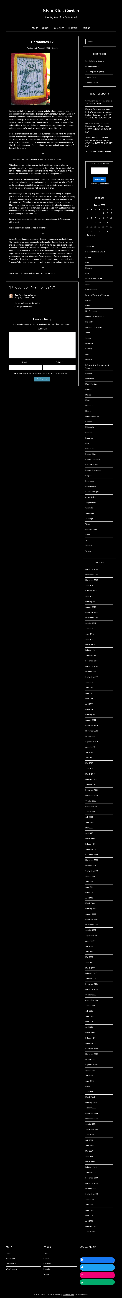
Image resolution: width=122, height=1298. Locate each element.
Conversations (91, 290)
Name (25, 362)
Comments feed (12, 1264)
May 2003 (89, 1216)
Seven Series (90, 497)
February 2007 (91, 973)
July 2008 (89, 882)
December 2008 (91, 855)
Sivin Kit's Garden (61, 9)
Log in (8, 1253)
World (87, 540)
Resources (89, 481)
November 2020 (91, 575)
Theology (89, 519)
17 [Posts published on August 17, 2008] (111, 222)
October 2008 (90, 866)
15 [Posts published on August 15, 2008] (103, 222)
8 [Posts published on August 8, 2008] (103, 218)
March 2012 (90, 645)
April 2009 (89, 833)
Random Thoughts (92, 459)
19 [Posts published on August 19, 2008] (91, 227)
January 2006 (90, 1043)
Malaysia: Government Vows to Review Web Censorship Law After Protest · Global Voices (98, 112)
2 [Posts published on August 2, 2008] (107, 213)
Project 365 (89, 449)
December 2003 (91, 1178)
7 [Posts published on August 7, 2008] (99, 218)
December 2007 (91, 919)
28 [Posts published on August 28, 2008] (99, 231)
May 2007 (89, 957)
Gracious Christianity (93, 327)
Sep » (92, 235)
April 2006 (89, 1027)
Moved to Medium (92, 66)
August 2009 (90, 812)
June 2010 (89, 758)
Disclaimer (59, 28)
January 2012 (90, 655)
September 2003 (91, 1194)
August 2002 (90, 1232)
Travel (87, 524)
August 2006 (90, 1005)
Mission (88, 389)
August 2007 (90, 941)
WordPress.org (11, 1269)
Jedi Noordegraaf (23, 295)
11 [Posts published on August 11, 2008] (87, 222)
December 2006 (91, 984)
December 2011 (91, 661)
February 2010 (91, 779)
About (35, 28)
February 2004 (91, 1167)
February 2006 (91, 1038)
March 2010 (90, 774)
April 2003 (89, 1221)
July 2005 (89, 1076)
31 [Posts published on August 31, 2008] (111, 231)
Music (87, 400)
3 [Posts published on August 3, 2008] (111, 213)
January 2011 (90, 720)
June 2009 (89, 822)
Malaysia (88, 373)
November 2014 (91, 580)
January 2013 (90, 607)
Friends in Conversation (94, 316)
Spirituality (89, 508)
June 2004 (89, 1146)
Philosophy (89, 427)
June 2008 (89, 887)
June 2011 (89, 693)
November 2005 (91, 1054)
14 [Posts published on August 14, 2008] (99, 222)
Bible (87, 263)
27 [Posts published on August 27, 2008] (95, 231)
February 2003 (91, 1226)
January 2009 (90, 849)
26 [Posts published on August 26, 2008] (91, 231)
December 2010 (91, 725)
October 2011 (90, 672)
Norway (88, 411)
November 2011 (91, 666)
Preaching (89, 438)
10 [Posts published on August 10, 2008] (111, 218)
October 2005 (90, 1059)
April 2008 (89, 898)
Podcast (88, 432)
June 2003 (89, 1210)
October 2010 (90, 736)
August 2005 (90, 1070)
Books (87, 273)
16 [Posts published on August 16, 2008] (107, 222)
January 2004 (90, 1172)
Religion (88, 476)
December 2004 (91, 1113)
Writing (86, 28)
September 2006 (91, 1000)
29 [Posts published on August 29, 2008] (103, 231)
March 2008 (90, 903)
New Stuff (89, 405)
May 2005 (89, 1086)
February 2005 (91, 1102)
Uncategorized (91, 529)
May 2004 (89, 1151)
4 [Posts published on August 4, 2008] (87, 218)
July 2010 (89, 752)
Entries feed (10, 1259)
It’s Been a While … (92, 83)
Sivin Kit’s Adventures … (94, 61)
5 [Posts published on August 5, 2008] (91, 218)
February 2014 (91, 591)
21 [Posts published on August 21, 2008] (99, 227)
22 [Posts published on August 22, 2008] (103, 227)
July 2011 (89, 688)
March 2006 (90, 1032)
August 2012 (90, 629)
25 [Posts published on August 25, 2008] (87, 231)
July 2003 (89, 1205)
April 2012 (89, 639)
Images (88, 338)
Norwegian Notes (92, 416)
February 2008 (91, 909)
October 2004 (90, 1124)
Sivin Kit (55, 48)
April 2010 (89, 769)
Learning (88, 349)
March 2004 (90, 1162)
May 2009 (89, 828)
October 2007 (90, 930)
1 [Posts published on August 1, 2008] (103, 213)
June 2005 (89, 1081)
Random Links (91, 454)
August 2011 (90, 682)
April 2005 (89, 1092)
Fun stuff (89, 322)
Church (45, 28)
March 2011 (90, 709)
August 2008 (90, 876)
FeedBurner (104, 184)
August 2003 (90, 1199)
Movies (88, 395)
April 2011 (89, 704)
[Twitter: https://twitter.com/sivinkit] (97, 1267)
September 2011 (91, 677)
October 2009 (90, 801)
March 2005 (90, 1097)
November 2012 (91, 618)
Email (59, 362)
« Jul (87, 235)
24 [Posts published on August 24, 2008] (111, 227)
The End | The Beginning (94, 72)
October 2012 (90, 623)
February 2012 (91, 650)
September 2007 (91, 935)
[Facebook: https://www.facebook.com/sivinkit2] (97, 1259)
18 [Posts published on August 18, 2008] (87, 227)
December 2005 (91, 1049)
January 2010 (90, 785)
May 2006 (89, 1022)
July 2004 (89, 1140)
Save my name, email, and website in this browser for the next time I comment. (43, 373)
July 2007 (89, 946)
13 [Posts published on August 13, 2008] (95, 222)
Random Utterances (93, 470)
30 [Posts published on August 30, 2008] (107, 231)
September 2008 (91, 871)
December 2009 (91, 790)
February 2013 (91, 602)
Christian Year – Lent (93, 279)
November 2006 (91, 989)
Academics (89, 246)
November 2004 (91, 1119)
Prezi (87, 443)
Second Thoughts (92, 492)
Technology (89, 513)
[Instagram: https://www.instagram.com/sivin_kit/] (97, 1275)
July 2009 (89, 817)
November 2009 (91, 796)
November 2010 (91, 731)
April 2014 (89, 585)
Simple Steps (90, 502)
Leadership (89, 343)
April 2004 (89, 1156)
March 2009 (90, 839)
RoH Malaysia (90, 486)
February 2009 (91, 844)
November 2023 (91, 569)
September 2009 (91, 806)
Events (88, 300)
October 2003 (90, 1189)
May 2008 (89, 892)
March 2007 (90, 968)
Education (73, 28)
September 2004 (91, 1129)
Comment (42, 329)
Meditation (89, 379)
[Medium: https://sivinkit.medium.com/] (97, 1283)
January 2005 (90, 1108)
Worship (88, 546)
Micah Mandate (91, 384)
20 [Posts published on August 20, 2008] (95, 227)
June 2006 (89, 1016)
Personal (88, 422)
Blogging (88, 268)
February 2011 (91, 715)
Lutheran (88, 360)
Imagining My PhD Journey (100, 151)
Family (87, 306)
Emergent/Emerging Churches (97, 295)
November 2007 (91, 925)
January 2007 (90, 979)
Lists (87, 354)
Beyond (88, 257)
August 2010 (90, 747)
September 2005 (91, 1065)
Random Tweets (91, 465)
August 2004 (90, 1135)
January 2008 (90, 914)
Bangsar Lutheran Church (95, 252)
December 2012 (91, 612)
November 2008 (91, 860)
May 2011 (89, 699)
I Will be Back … (91, 77)
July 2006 (89, 1011)
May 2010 (89, 763)
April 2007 (89, 962)
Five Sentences (91, 311)
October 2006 (90, 995)
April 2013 (89, 596)
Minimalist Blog (68, 1295)
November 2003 (91, 1183)
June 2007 (89, 952)
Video (87, 535)
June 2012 (89, 634)
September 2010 (91, 742)
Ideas (87, 333)
